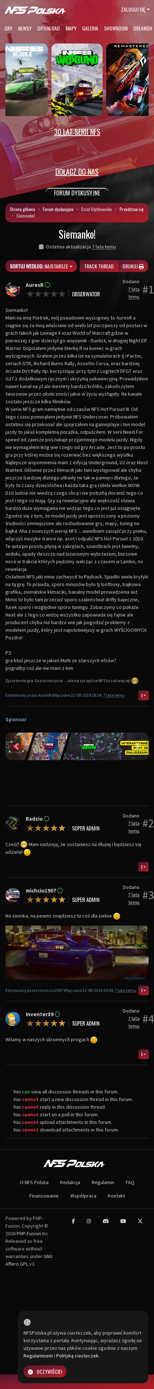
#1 (148, 289)
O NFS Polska (34, 1182)
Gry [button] (8, 28)
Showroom (116, 28)
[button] (16, 746)
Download (48, 28)
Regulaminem (38, 1355)
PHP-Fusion (29, 1233)
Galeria (90, 28)
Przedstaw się (131, 209)
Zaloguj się (133, 9)
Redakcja (70, 1182)
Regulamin (103, 1182)
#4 (148, 1018)
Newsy (25, 28)
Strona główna (22, 209)
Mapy (71, 28)
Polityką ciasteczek (77, 1355)
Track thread (99, 266)
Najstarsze (39, 266)
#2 (148, 823)
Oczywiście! (45, 1371)
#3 (148, 895)
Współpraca (83, 1195)
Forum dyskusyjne (58, 209)
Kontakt (116, 1195)
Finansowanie (44, 1195)
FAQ (130, 1182)
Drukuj (133, 266)
